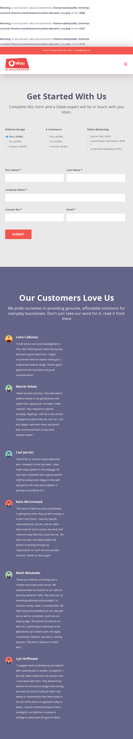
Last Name (74, 170)
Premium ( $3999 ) (18, 146)
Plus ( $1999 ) (16, 136)
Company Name (16, 189)
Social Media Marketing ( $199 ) (106, 149)
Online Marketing (98, 129)
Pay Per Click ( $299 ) (101, 136)
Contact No (13, 209)
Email (70, 209)
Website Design (15, 129)
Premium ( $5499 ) (59, 146)
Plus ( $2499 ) (56, 136)
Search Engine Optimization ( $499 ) (108, 143)
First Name (13, 170)
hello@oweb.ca (82, 50)
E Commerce (54, 129)
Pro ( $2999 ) (15, 141)
